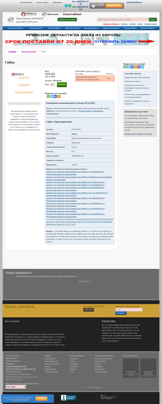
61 (109, 222)
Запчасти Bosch (36, 28)
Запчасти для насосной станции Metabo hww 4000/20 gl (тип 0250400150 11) (75, 185)
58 (102, 222)
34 (47, 222)
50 (84, 222)
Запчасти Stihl (130, 28)
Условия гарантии (85, 111)
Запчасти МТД (54, 28)
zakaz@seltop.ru (134, 2)
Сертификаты (74, 366)
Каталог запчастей (15, 28)
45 (72, 222)
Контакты (124, 24)
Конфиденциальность (51, 361)
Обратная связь (100, 369)
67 (56, 224)
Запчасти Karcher (72, 28)
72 (68, 224)
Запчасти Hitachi (148, 28)
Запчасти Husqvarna (111, 28)
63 (47, 224)
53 (91, 222)
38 (56, 222)
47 (77, 222)
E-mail (72, 371)
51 (86, 222)
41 (63, 222)
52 (88, 222)
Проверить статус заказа (67, 19)
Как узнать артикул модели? (103, 358)
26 (96, 219)
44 (70, 222)
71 (65, 224)
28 (101, 219)
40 (61, 222)
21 (85, 219)
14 (68, 219)
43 (68, 222)
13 (66, 219)
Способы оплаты (50, 358)
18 (78, 219)
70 (63, 224)
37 (54, 222)
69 (61, 224)
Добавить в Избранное (111, 24)
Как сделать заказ (100, 361)
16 (73, 219)
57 (100, 222)
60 (106, 222)
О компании (73, 358)
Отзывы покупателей (51, 371)
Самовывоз (98, 366)
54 (93, 222)
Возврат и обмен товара (52, 364)
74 (72, 224)
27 (98, 219)
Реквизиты (73, 369)
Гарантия (47, 366)
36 (52, 222)
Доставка (132, 24)
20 (82, 219)
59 (104, 222)
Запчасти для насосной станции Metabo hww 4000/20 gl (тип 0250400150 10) (75, 182)
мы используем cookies (20, 399)
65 (52, 224)
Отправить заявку (150, 24)
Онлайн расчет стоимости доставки (138, 134)
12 (64, 219)
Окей (41, 399)
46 (74, 222)
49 (81, 222)
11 (62, 219)
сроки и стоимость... (93, 71)
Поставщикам (74, 364)
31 (107, 219)
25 (94, 219)
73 (70, 224)
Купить (61, 85)
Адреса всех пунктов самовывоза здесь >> (22, 383)
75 (74, 224)
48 (79, 222)
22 (87, 219)
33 (112, 219)
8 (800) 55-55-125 (28, 369)
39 (58, 222)
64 (49, 224)
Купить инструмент (101, 371)
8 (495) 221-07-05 (19, 366)
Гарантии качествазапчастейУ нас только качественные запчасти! (131, 373)
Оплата (140, 24)
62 (111, 222)
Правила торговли (50, 369)
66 (54, 224)
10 (59, 219)
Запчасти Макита (91, 28)
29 (103, 219)
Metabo (74, 134)
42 (65, 222)
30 (105, 219)
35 (49, 222)
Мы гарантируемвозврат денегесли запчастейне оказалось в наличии (148, 373)
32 (110, 219)
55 (95, 222)
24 (91, 219)
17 (75, 219)
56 (97, 222)
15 (71, 219)
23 (89, 219)
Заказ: (47, 84)
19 (80, 219)
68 (58, 224)
